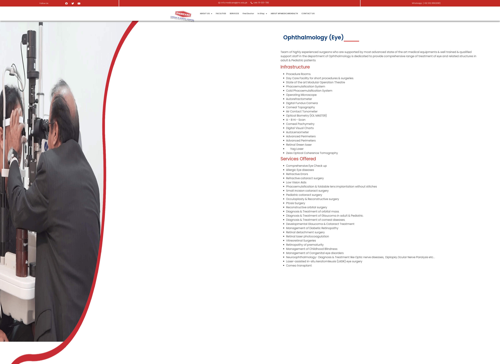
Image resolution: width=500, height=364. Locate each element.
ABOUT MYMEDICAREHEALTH (368, 13)
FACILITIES (305, 13)
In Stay (346, 13)
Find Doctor (332, 13)
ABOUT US (290, 13)
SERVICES (318, 13)
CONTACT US (392, 13)
